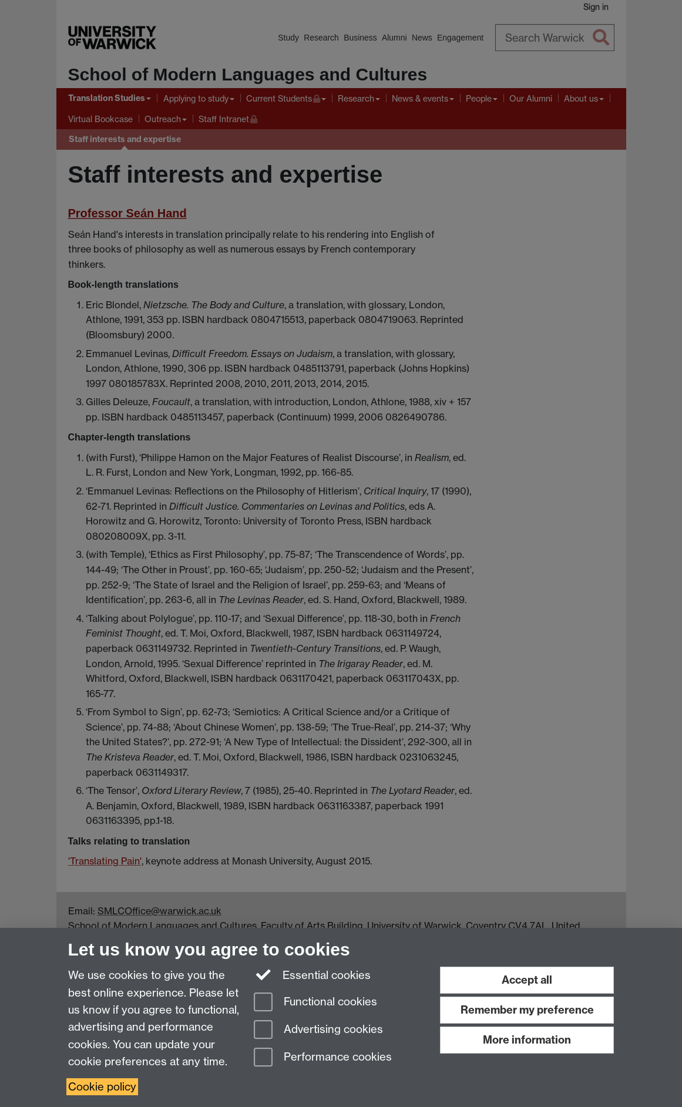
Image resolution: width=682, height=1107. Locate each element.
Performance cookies (323, 1058)
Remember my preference (527, 1010)
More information (527, 1040)
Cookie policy (102, 1086)
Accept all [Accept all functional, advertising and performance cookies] (527, 980)
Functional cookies (315, 1003)
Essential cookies (312, 974)
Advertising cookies (318, 1030)
